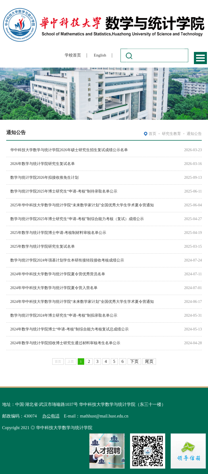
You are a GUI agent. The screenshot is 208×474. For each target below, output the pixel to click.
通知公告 (194, 134)
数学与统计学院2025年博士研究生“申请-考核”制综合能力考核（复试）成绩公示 (77, 219)
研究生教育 (171, 134)
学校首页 (73, 55)
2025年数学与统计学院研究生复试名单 (42, 246)
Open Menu (200, 58)
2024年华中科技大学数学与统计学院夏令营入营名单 (54, 288)
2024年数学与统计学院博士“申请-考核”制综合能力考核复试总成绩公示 (69, 329)
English (100, 55)
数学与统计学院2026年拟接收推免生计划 (44, 177)
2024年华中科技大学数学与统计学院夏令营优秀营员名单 (57, 274)
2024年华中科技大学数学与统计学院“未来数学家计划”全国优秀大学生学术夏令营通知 (82, 302)
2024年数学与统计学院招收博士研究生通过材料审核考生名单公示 (65, 343)
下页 (134, 361)
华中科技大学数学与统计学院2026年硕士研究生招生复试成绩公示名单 (69, 150)
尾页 (149, 361)
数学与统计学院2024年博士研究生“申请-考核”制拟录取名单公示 (63, 315)
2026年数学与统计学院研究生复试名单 (42, 164)
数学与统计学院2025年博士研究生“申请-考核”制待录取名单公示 (63, 191)
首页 (152, 134)
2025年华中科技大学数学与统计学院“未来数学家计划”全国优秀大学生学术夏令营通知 (82, 205)
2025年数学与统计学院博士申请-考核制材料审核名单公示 (58, 233)
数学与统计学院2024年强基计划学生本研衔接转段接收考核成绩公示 (67, 260)
